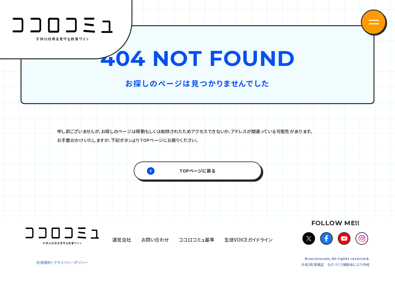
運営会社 (121, 239)
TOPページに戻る (197, 170)
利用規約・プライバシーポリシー (62, 262)
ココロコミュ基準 (196, 239)
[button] (373, 22)
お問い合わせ (155, 239)
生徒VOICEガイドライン (248, 239)
